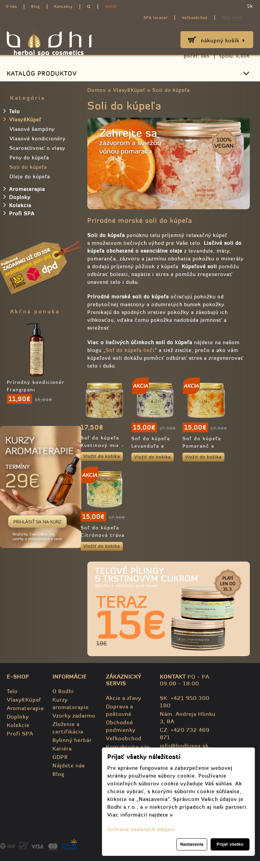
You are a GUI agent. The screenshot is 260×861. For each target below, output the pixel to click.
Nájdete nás (68, 765)
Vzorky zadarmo (73, 715)
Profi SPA (19, 213)
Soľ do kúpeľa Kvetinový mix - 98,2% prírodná (102, 445)
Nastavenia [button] (191, 844)
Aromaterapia (24, 188)
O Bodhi (63, 691)
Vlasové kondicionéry (37, 138)
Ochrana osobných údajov (140, 829)
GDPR (60, 757)
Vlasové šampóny (32, 129)
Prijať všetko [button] (230, 844)
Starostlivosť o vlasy (37, 148)
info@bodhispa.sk (184, 745)
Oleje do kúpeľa (29, 176)
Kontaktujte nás (128, 746)
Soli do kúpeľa (171, 90)
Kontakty (63, 6)
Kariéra (62, 748)
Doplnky (16, 196)
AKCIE (111, 6)
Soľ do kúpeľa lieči (130, 350)
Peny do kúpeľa (29, 157)
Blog (35, 6)
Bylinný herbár (72, 740)
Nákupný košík (223, 40)
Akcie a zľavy (123, 697)
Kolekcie (17, 205)
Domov (96, 90)
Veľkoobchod (195, 17)
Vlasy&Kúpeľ (129, 90)
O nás (11, 6)
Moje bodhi (232, 17)
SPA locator (156, 17)
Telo (11, 111)
